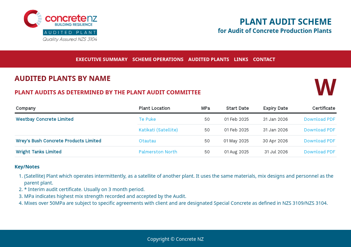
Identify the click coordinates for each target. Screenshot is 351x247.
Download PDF (319, 119)
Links (241, 59)
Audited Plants (208, 59)
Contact (264, 59)
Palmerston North (158, 151)
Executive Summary (102, 59)
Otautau (147, 140)
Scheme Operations (157, 59)
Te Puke (147, 119)
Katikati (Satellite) (158, 129)
